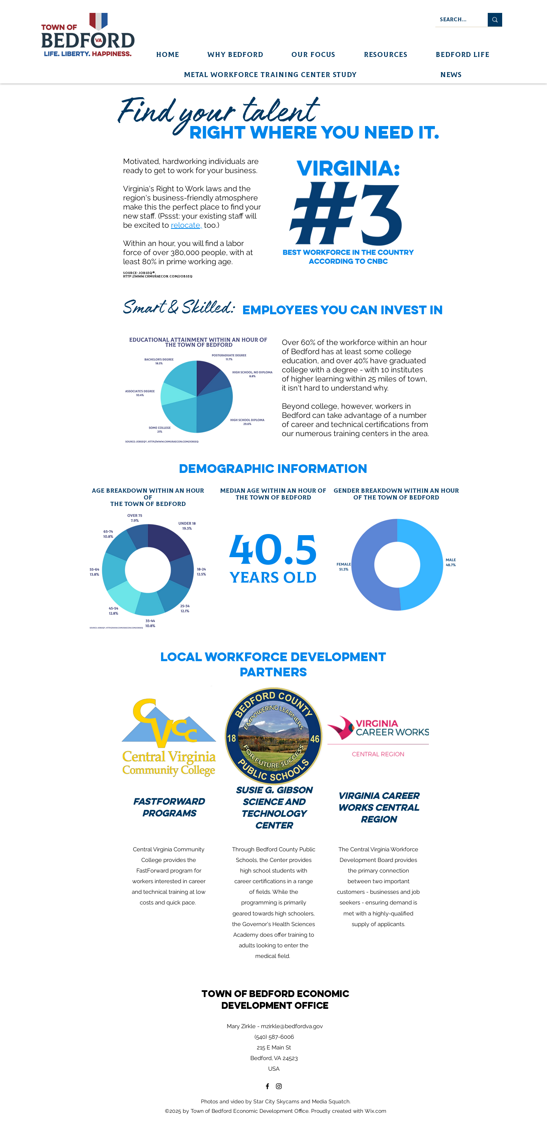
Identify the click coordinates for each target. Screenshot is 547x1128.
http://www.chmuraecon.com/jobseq (158, 276)
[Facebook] (267, 1086)
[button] (235, 54)
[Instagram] (279, 1086)
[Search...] (456, 20)
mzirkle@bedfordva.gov (292, 1026)
